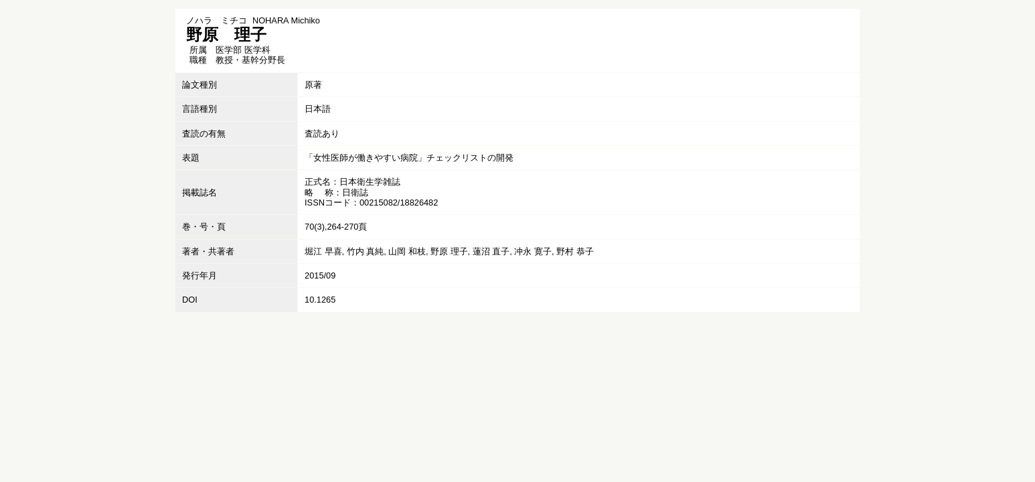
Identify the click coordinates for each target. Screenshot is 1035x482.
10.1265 (320, 300)
